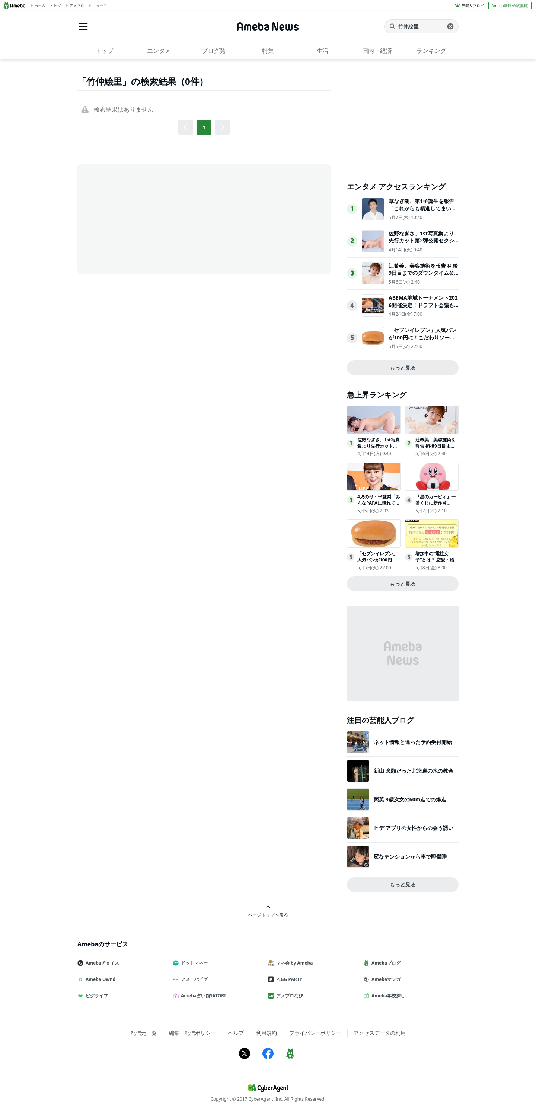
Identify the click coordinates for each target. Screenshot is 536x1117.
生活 (322, 50)
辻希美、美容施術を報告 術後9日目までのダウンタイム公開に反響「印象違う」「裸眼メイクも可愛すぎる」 (423, 276)
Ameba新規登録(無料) (509, 5)
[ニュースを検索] (421, 26)
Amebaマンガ (384, 979)
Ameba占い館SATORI (202, 995)
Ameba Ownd (99, 979)
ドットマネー (193, 963)
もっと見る (403, 367)
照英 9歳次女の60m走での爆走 (410, 799)
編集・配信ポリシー (192, 1032)
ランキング (431, 50)
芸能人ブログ (473, 5)
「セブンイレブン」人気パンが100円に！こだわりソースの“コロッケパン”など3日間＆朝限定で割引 (422, 340)
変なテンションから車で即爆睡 (410, 856)
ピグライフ (95, 995)
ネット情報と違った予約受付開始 (413, 742)
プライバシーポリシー (315, 1032)
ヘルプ (236, 1032)
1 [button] (203, 127)
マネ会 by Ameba (293, 963)
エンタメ (159, 50)
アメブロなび (288, 995)
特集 (268, 50)
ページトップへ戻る (268, 911)
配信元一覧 (144, 1032)
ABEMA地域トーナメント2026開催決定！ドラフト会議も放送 (423, 305)
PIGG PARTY (288, 979)
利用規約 (266, 1032)
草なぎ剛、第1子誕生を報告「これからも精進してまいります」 (422, 208)
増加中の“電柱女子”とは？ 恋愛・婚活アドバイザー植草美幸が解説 (435, 562)
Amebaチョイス (101, 963)
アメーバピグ (193, 979)
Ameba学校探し (387, 995)
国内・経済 (377, 50)
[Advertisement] (144, 218)
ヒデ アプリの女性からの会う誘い (413, 827)
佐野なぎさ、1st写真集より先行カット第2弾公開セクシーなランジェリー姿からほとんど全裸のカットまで (422, 244)
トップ (105, 50)
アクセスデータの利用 (380, 1032)
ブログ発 (214, 50)
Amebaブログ (384, 963)
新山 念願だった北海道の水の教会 (413, 770)
